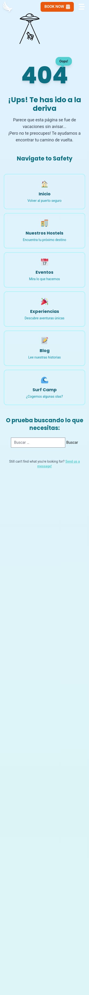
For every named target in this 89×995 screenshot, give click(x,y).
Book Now (57, 6)
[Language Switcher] (33, 7)
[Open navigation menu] (81, 7)
